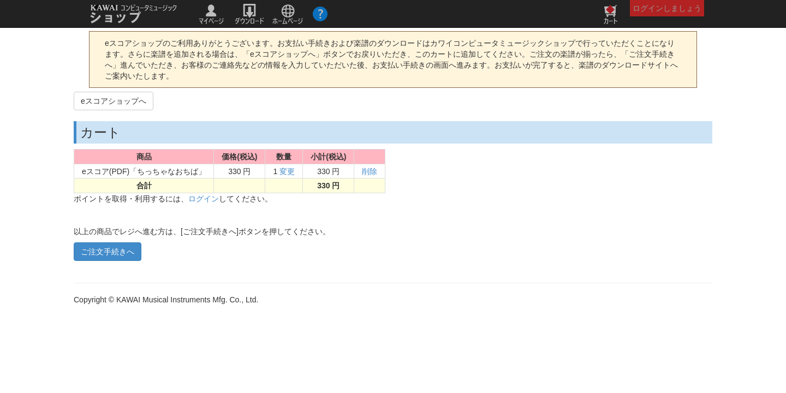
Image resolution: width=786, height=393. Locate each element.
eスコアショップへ (113, 101)
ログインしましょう (667, 8)
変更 (287, 171)
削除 (369, 171)
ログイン (203, 198)
